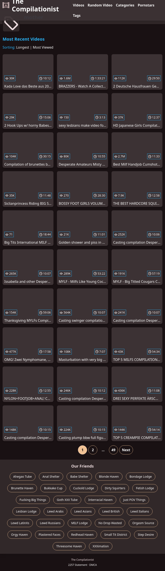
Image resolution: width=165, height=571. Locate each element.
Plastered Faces (50, 535)
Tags (77, 15)
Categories (125, 5)
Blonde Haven (109, 476)
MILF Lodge (79, 523)
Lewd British (111, 511)
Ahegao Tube (22, 476)
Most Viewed (43, 47)
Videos (78, 5)
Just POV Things (134, 500)
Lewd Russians (50, 523)
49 (113, 450)
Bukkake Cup (53, 488)
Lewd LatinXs (20, 523)
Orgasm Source (143, 523)
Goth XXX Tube (67, 500)
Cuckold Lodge (83, 488)
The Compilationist (31, 5)
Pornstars (146, 5)
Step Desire (146, 535)
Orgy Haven (19, 535)
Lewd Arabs (55, 511)
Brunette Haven (22, 488)
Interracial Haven (100, 500)
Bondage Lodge (141, 476)
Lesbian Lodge (26, 511)
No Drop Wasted (110, 523)
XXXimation (101, 546)
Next (126, 450)
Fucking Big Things (33, 500)
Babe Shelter (79, 476)
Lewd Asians (83, 511)
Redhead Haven (82, 535)
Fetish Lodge (145, 488)
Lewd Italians (139, 511)
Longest (22, 47)
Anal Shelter (51, 476)
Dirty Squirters (115, 488)
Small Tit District (115, 535)
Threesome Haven (69, 546)
